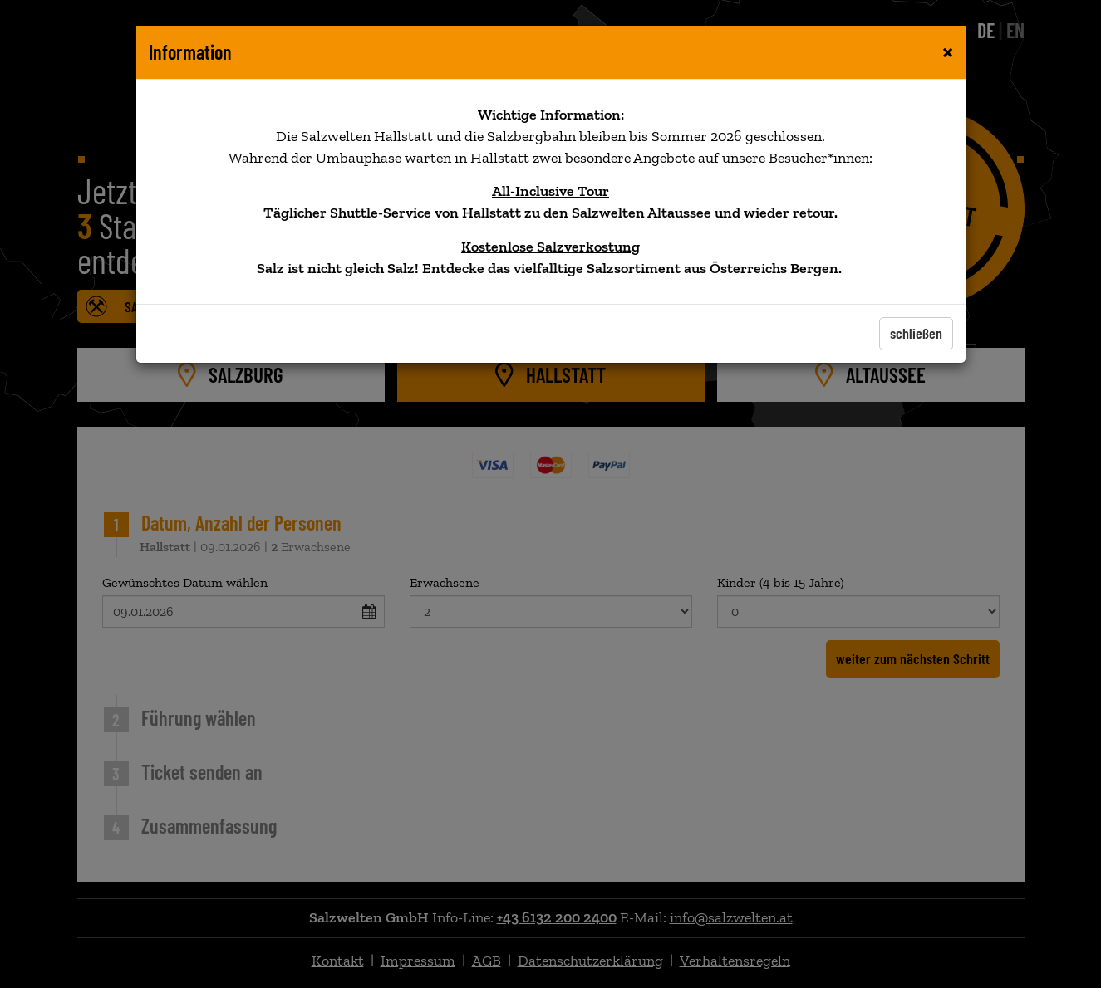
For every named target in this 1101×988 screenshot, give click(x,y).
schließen (916, 333)
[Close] (947, 51)
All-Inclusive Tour (550, 191)
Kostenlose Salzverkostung (550, 246)
